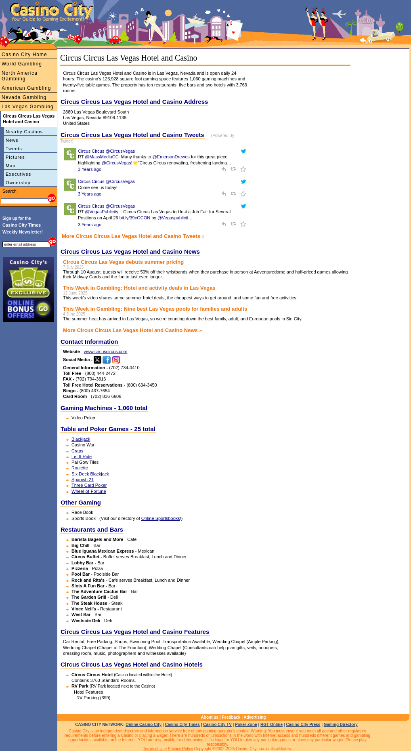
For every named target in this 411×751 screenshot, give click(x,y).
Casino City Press (303, 724)
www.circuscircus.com (106, 351)
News (12, 140)
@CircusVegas (116, 162)
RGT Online (271, 724)
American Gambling (26, 88)
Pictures (15, 157)
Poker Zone (246, 724)
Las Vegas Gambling (28, 106)
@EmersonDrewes (170, 156)
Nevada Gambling (24, 97)
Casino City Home (24, 54)
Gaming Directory (341, 724)
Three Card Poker (89, 485)
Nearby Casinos (24, 131)
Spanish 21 (82, 479)
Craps (77, 450)
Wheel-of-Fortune (88, 491)
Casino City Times (182, 724)
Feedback (231, 717)
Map (10, 165)
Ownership (18, 182)
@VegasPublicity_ (103, 211)
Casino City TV (217, 724)
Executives (18, 174)
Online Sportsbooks (160, 518)
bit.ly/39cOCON (135, 217)
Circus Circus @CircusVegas (106, 151)
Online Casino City (143, 724)
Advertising (254, 717)
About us (209, 717)
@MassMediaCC (101, 156)
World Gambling (22, 64)
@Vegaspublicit (172, 217)
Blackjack (80, 439)
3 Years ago (89, 169)
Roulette (79, 467)
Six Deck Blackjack (90, 473)
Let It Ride (81, 456)
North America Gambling (20, 76)
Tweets (14, 148)
